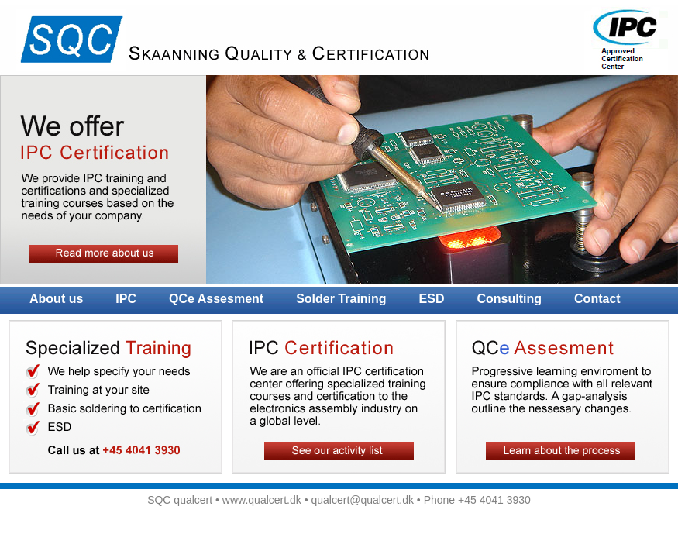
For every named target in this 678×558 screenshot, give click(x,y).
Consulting (509, 298)
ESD (432, 298)
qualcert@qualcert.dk (362, 500)
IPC (125, 298)
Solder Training (341, 298)
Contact (597, 298)
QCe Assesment (216, 298)
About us (56, 298)
